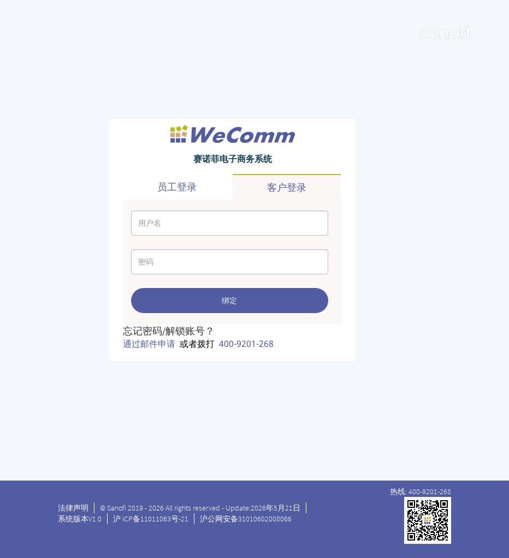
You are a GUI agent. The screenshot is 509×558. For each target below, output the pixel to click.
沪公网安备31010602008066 (246, 519)
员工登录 (177, 187)
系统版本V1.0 (80, 519)
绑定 (229, 300)
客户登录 (286, 187)
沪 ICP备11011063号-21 (150, 519)
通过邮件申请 (149, 343)
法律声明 (73, 508)
